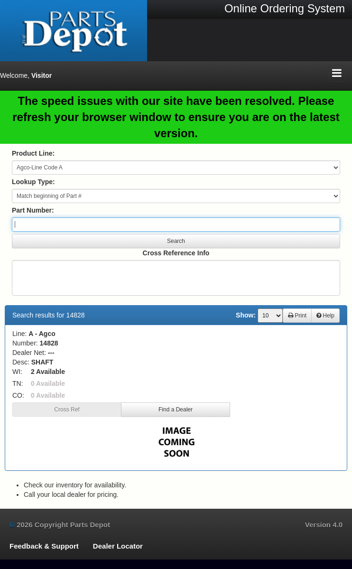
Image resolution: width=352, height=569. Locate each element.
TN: (17, 383)
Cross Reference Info (176, 253)
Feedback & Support (44, 546)
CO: (18, 395)
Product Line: (33, 153)
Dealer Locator (118, 546)
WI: (17, 371)
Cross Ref (66, 409)
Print (297, 315)
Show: (246, 315)
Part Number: (33, 210)
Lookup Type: (33, 182)
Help (325, 315)
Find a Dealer (175, 409)
